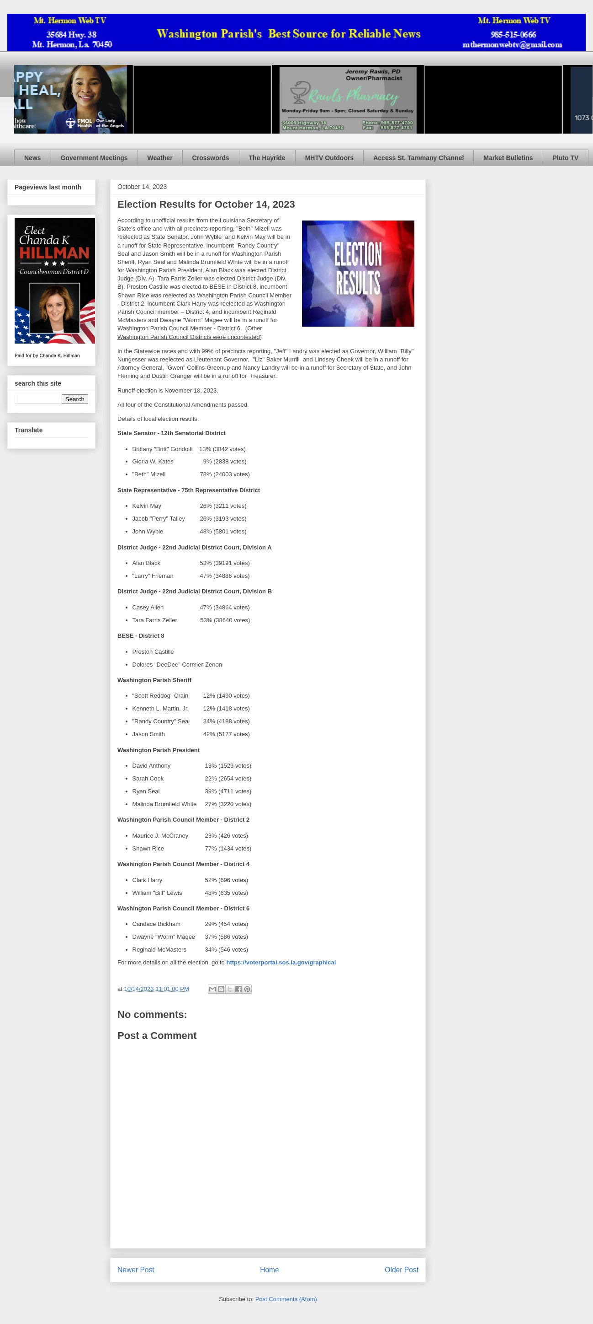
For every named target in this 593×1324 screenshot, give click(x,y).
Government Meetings (94, 157)
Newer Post (135, 1270)
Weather (160, 157)
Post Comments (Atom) (286, 1299)
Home (269, 1270)
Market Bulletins (508, 157)
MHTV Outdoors (329, 157)
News (32, 157)
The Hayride (267, 157)
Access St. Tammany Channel (418, 157)
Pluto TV (566, 157)
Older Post (401, 1270)
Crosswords (210, 157)
